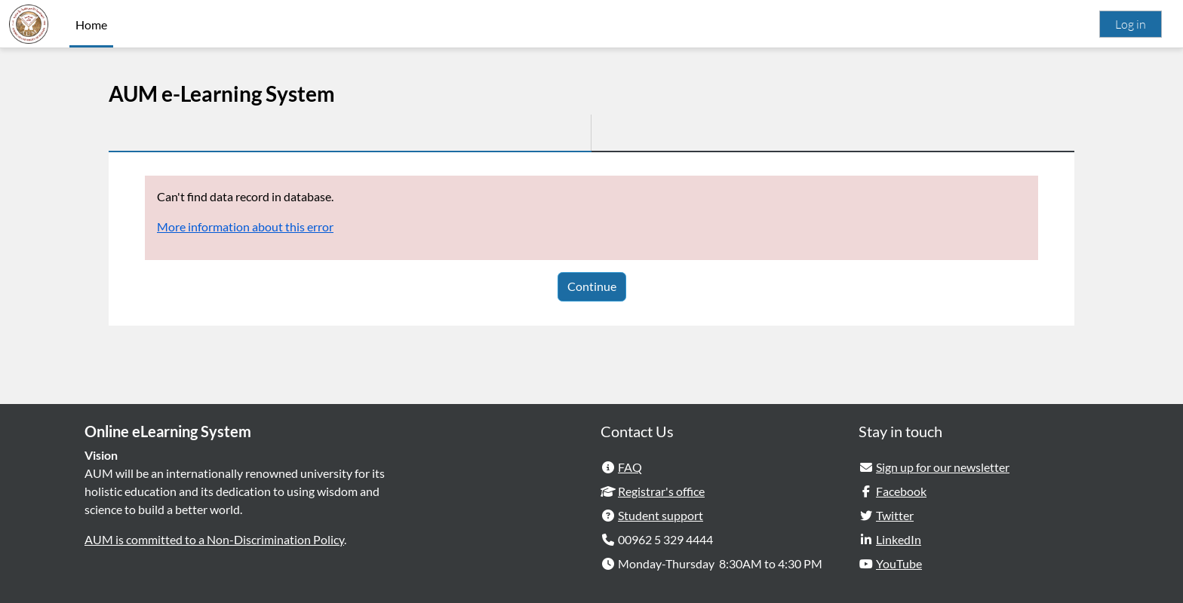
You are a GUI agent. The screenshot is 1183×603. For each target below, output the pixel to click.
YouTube (899, 563)
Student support (660, 515)
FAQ (630, 467)
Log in (1130, 24)
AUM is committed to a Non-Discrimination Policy (214, 539)
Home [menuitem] (91, 24)
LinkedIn (898, 539)
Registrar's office (661, 491)
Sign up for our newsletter (942, 467)
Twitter (895, 515)
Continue (591, 286)
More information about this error (245, 226)
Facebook (901, 491)
